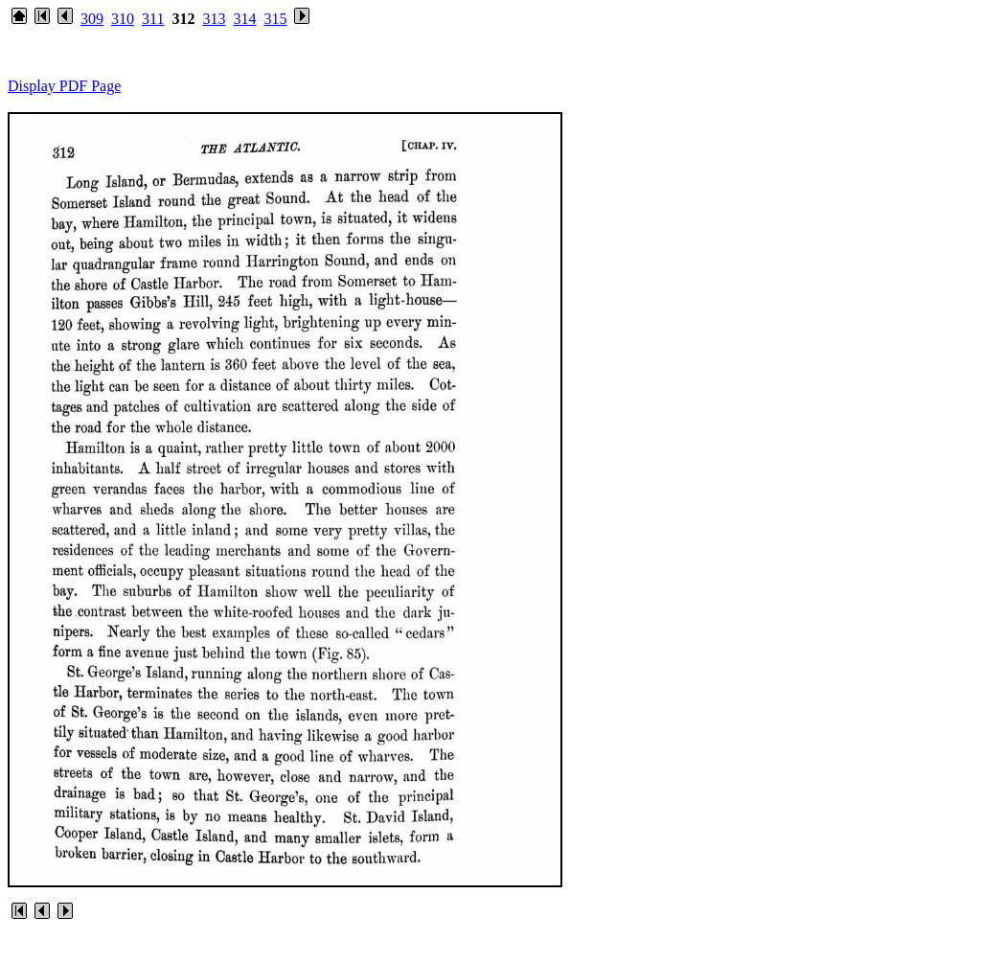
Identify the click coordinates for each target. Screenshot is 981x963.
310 (122, 19)
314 (244, 19)
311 (153, 19)
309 (91, 19)
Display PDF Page (64, 86)
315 (274, 19)
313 (213, 19)
